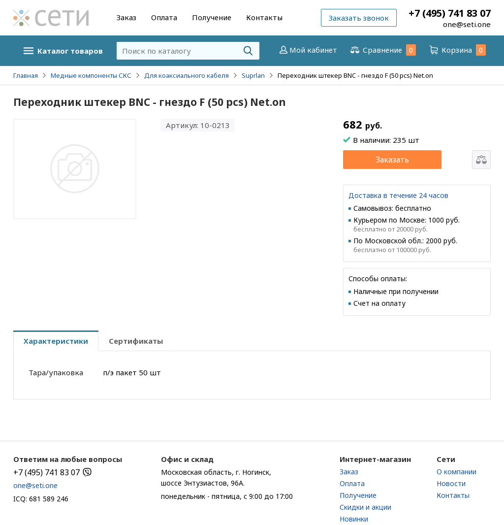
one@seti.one (467, 24)
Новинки (354, 519)
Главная (25, 75)
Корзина (457, 50)
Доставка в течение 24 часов (398, 195)
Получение (211, 17)
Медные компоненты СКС (91, 75)
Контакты (264, 17)
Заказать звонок (359, 18)
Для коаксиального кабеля (186, 75)
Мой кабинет (307, 50)
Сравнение (382, 50)
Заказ (126, 17)
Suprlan (253, 75)
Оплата (164, 17)
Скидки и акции (365, 507)
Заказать (392, 159)
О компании (456, 471)
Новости (451, 483)
